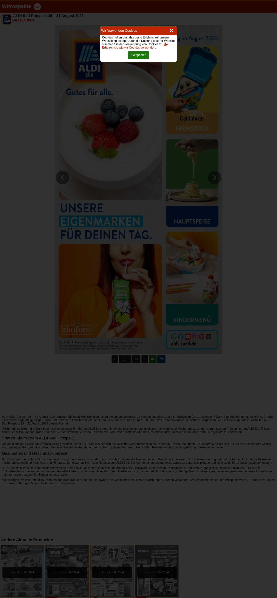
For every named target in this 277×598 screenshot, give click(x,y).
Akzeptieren (138, 55)
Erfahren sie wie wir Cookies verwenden (135, 46)
